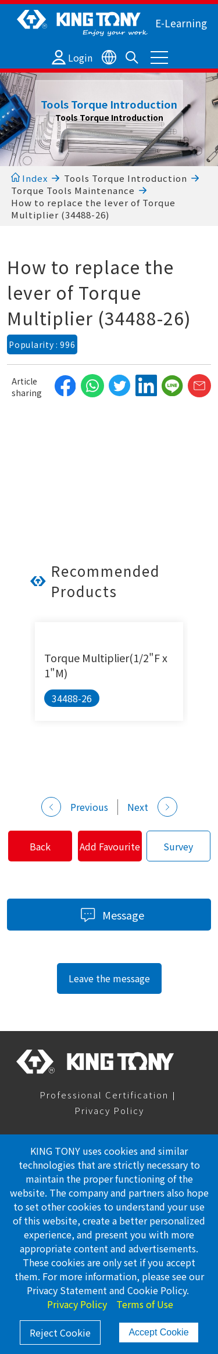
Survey (178, 846)
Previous (74, 807)
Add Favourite (110, 846)
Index (29, 178)
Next (152, 807)
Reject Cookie (60, 1332)
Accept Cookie (158, 1332)
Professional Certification (104, 1095)
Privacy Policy (109, 1110)
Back (40, 846)
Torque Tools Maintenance (73, 190)
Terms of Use (144, 1304)
